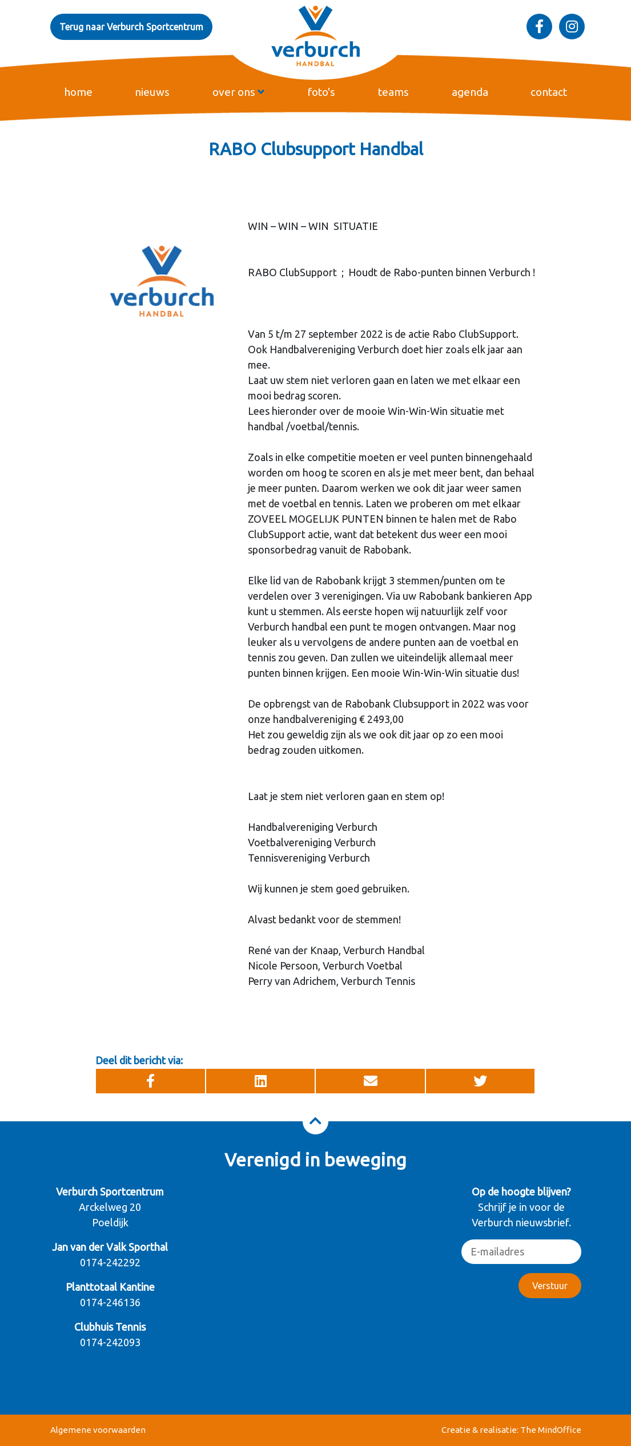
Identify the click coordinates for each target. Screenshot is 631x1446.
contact (548, 92)
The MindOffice (550, 1430)
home (78, 92)
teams (393, 92)
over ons (238, 92)
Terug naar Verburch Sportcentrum (131, 27)
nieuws (152, 92)
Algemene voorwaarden (98, 1430)
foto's (321, 92)
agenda (470, 92)
